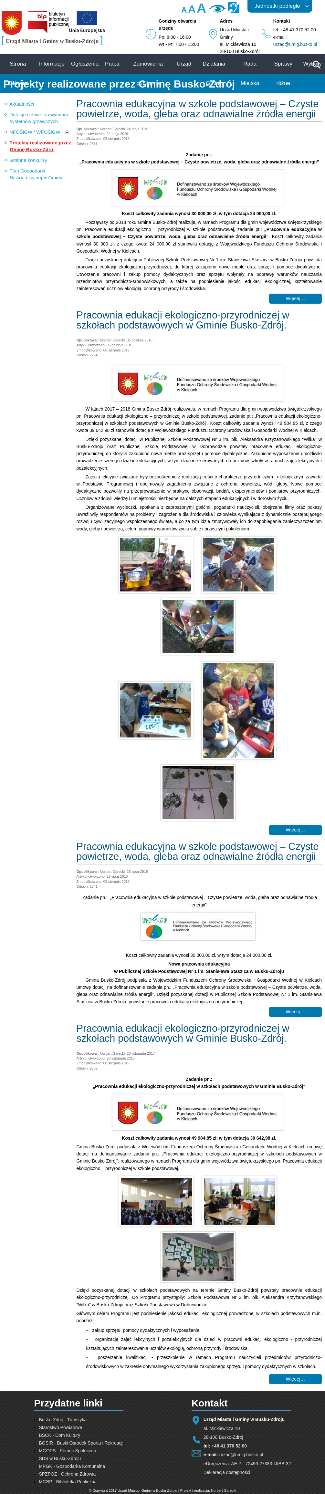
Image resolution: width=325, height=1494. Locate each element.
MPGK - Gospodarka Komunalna (72, 1466)
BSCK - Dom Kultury (59, 1435)
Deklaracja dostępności (227, 1472)
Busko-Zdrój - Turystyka (63, 1419)
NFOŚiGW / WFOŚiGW (34, 132)
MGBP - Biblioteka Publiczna (68, 1481)
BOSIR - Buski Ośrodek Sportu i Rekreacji (81, 1443)
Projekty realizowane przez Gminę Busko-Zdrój (40, 146)
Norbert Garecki (223, 1490)
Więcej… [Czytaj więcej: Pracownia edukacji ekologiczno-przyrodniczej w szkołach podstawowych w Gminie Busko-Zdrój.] (295, 829)
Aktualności (21, 104)
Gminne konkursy (28, 160)
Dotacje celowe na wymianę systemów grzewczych (39, 118)
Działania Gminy (214, 73)
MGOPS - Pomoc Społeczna (67, 1450)
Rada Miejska (250, 73)
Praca (112, 64)
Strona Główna (18, 73)
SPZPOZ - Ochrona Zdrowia (67, 1474)
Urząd (184, 64)
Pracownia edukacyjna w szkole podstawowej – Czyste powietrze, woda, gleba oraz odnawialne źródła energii (198, 109)
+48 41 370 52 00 (229, 1445)
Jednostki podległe (277, 6)
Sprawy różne (283, 73)
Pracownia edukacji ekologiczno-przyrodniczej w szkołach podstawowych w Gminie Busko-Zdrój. (183, 320)
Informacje (52, 64)
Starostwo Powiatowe (60, 1427)
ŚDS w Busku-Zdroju (60, 1458)
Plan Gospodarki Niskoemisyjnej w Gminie (36, 174)
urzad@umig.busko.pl (295, 44)
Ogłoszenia (85, 64)
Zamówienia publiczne (148, 73)
